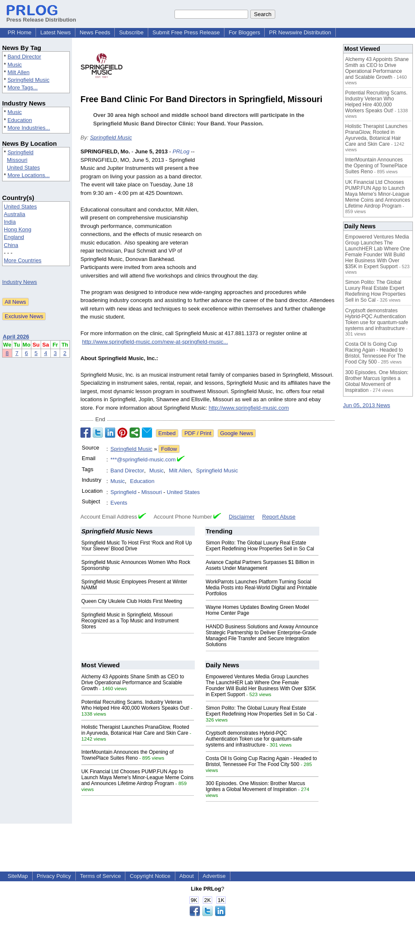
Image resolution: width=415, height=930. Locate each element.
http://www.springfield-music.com (249, 408)
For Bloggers (244, 32)
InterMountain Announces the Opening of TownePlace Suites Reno (127, 755)
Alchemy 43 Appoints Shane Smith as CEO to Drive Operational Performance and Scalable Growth (132, 682)
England (14, 237)
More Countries (23, 260)
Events (119, 503)
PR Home (19, 32)
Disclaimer (242, 517)
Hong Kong (17, 229)
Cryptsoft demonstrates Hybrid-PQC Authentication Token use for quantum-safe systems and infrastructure (254, 739)
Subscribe (131, 32)
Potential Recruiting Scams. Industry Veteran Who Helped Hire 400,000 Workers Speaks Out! (135, 705)
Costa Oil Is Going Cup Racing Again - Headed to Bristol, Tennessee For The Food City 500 (261, 761)
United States (23, 167)
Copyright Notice (150, 876)
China (11, 245)
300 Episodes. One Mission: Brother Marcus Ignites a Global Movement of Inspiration (255, 786)
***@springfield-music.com (143, 459)
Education (20, 120)
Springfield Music (29, 80)
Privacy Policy (54, 876)
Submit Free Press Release (186, 32)
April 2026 (16, 336)
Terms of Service (100, 876)
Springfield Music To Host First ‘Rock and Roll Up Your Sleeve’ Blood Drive (136, 546)
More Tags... (23, 87)
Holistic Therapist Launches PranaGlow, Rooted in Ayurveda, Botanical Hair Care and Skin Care (135, 730)
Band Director (24, 56)
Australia (14, 214)
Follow (169, 449)
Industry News (19, 282)
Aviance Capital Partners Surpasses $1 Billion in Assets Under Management (260, 565)
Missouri (17, 160)
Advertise (214, 876)
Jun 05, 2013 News (366, 405)
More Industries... (29, 128)
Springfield (20, 152)
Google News (236, 433)
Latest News (55, 32)
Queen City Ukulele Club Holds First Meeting (131, 601)
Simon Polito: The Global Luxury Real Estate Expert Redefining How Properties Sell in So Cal (260, 546)
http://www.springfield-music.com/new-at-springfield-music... (155, 342)
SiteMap (18, 876)
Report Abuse (279, 517)
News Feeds (95, 32)
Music (15, 64)
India (10, 222)
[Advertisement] (271, 210)
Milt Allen (19, 72)
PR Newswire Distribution (300, 32)
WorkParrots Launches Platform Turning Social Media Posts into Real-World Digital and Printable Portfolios (261, 588)
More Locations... (29, 175)
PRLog (180, 151)
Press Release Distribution (41, 16)
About (187, 876)
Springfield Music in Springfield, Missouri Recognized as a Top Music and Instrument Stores (130, 621)
